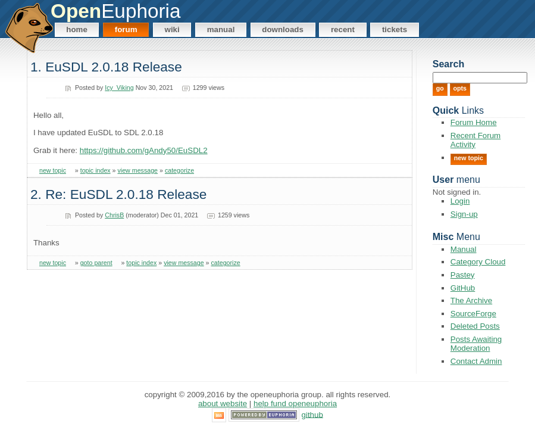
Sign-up (464, 214)
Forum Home (473, 122)
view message (138, 170)
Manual (221, 29)
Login (460, 201)
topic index (95, 170)
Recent (343, 29)
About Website (222, 403)
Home (76, 29)
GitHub (462, 287)
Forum (126, 29)
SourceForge (473, 313)
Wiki (172, 29)
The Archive (471, 300)
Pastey (462, 274)
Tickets (394, 29)
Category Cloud (478, 261)
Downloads (283, 29)
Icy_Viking (119, 87)
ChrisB (114, 215)
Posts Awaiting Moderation (476, 344)
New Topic (468, 157)
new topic (52, 170)
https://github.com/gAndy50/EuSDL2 (144, 150)
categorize (179, 170)
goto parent (96, 262)
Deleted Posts (475, 326)
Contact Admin (476, 361)
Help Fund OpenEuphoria (295, 403)
